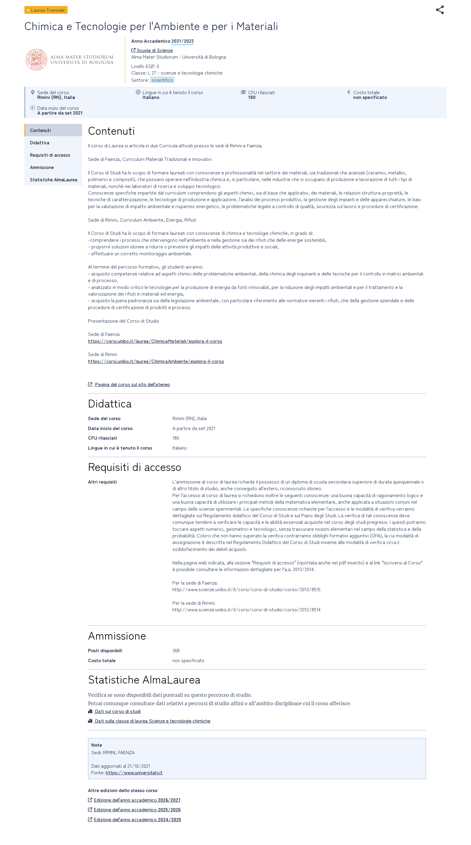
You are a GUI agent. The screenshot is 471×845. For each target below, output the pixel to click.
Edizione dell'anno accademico (134, 799)
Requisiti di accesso (50, 155)
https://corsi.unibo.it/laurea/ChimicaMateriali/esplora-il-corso (155, 340)
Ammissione (42, 167)
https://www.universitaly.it (134, 772)
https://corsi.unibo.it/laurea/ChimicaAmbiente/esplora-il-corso (156, 360)
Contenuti (40, 130)
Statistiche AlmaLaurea (53, 179)
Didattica (39, 142)
